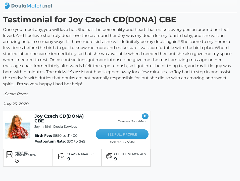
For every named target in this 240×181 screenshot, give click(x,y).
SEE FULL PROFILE (122, 134)
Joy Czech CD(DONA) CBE (59, 118)
